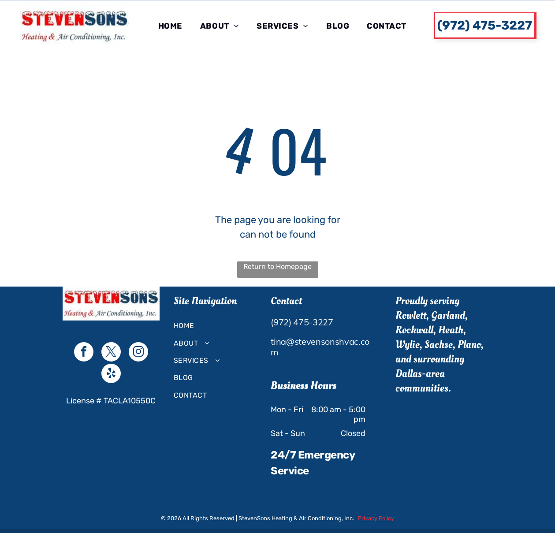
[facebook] (83, 353)
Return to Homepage (277, 266)
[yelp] (111, 374)
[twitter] (111, 353)
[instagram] (138, 353)
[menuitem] (170, 26)
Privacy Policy (376, 518)
